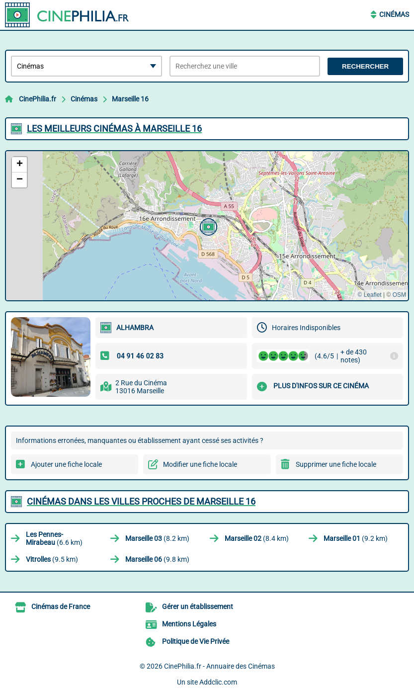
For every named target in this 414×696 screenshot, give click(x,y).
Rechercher (365, 66)
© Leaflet (369, 294)
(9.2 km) (356, 538)
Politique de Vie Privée (195, 641)
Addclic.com (218, 682)
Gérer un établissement (197, 606)
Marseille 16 (130, 99)
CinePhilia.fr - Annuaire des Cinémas (219, 666)
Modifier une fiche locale (200, 464)
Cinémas (394, 14)
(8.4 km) (257, 538)
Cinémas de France (60, 606)
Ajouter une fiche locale (66, 464)
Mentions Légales (189, 624)
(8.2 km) (157, 538)
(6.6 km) (54, 538)
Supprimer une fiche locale (336, 464)
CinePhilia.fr (37, 99)
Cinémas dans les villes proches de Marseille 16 (141, 501)
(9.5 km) (52, 559)
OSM (399, 294)
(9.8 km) (157, 559)
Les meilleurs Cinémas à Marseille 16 (114, 128)
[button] (207, 225)
